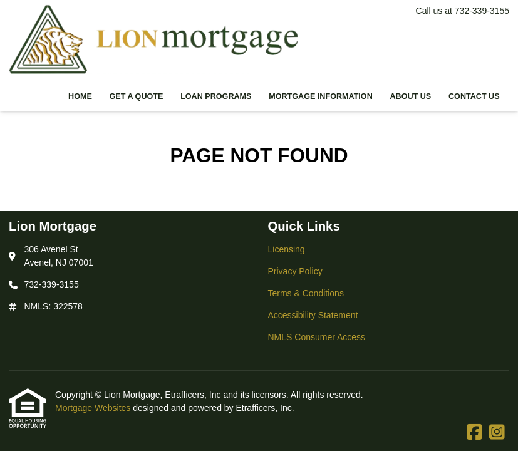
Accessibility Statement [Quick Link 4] (313, 315)
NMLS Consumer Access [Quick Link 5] (317, 337)
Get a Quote (136, 96)
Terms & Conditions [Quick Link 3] (306, 293)
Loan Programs (215, 96)
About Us (410, 96)
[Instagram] (497, 432)
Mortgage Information (321, 96)
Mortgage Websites (94, 408)
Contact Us (474, 96)
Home (80, 96)
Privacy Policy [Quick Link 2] (295, 271)
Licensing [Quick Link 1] (286, 249)
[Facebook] (474, 432)
